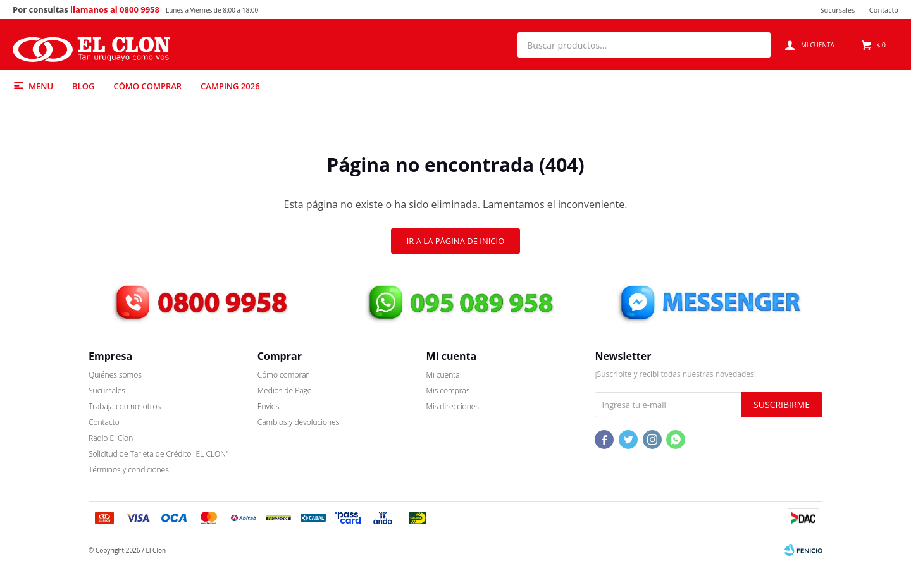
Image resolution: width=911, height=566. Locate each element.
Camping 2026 (230, 86)
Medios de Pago (284, 390)
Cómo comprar (147, 86)
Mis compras (448, 390)
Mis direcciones (452, 406)
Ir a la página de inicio (456, 241)
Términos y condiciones (129, 469)
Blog (83, 86)
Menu (40, 86)
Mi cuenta (443, 374)
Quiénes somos (115, 374)
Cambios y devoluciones (298, 422)
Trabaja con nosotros (125, 406)
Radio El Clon (111, 438)
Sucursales (837, 10)
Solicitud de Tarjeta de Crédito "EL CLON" (158, 453)
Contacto (883, 10)
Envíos (268, 406)
